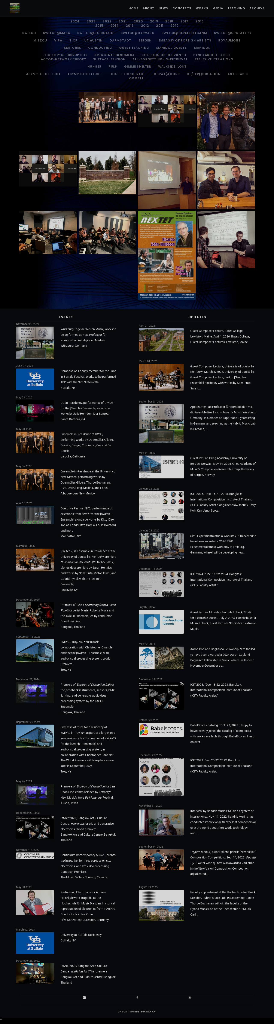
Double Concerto (126, 74)
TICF (73, 40)
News (163, 8)
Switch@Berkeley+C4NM (184, 33)
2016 (199, 21)
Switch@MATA (56, 33)
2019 (154, 21)
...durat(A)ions (165, 74)
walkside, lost (172, 66)
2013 (130, 26)
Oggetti (137, 78)
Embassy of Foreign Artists (185, 40)
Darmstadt (120, 40)
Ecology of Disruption (65, 55)
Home (133, 8)
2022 (107, 21)
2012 (145, 26)
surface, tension (109, 59)
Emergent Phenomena (115, 55)
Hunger (94, 66)
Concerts (182, 8)
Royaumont (229, 40)
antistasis (238, 74)
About (148, 8)
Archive (257, 8)
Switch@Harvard (138, 33)
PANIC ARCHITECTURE (212, 55)
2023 (91, 21)
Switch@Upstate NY (233, 33)
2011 (159, 26)
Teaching (236, 8)
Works (202, 8)
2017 (184, 21)
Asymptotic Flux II (85, 74)
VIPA (58, 40)
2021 (123, 21)
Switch (29, 33)
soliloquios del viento (164, 55)
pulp (113, 66)
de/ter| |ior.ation (203, 74)
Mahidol (202, 48)
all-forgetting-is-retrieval (160, 59)
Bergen (145, 40)
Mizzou (40, 40)
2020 (138, 21)
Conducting (100, 48)
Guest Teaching (134, 48)
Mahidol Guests (171, 48)
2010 (174, 26)
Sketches (72, 48)
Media (218, 8)
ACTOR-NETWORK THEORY (63, 59)
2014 (114, 26)
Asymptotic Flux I (43, 74)
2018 (169, 21)
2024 (75, 21)
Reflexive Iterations (214, 59)
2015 (99, 26)
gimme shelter (137, 66)
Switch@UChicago (95, 33)
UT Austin (93, 40)
